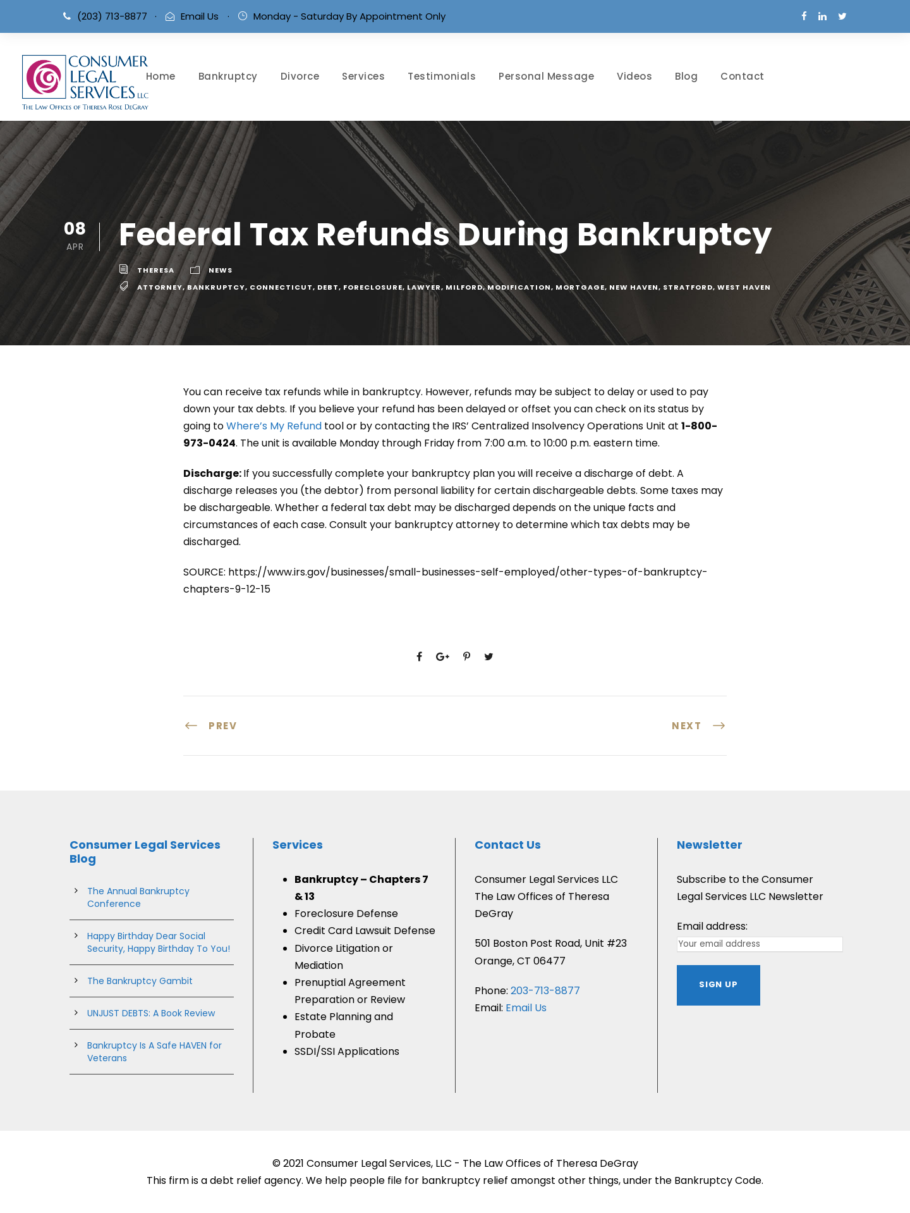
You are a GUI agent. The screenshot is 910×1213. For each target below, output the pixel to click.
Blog (686, 76)
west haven (744, 287)
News (221, 270)
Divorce (300, 76)
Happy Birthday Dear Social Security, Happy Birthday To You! (158, 942)
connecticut (281, 287)
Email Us (200, 16)
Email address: (712, 926)
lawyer (424, 287)
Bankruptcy (228, 76)
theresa (155, 270)
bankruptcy (216, 287)
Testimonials (442, 76)
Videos (634, 76)
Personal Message (546, 76)
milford (464, 287)
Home (161, 76)
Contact (742, 76)
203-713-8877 (545, 990)
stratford (688, 287)
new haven (633, 287)
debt (328, 287)
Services (363, 76)
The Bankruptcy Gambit (140, 981)
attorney (160, 287)
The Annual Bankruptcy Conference (138, 897)
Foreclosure (373, 287)
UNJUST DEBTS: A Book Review (151, 1013)
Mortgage (580, 287)
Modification (519, 287)
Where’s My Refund (274, 426)
